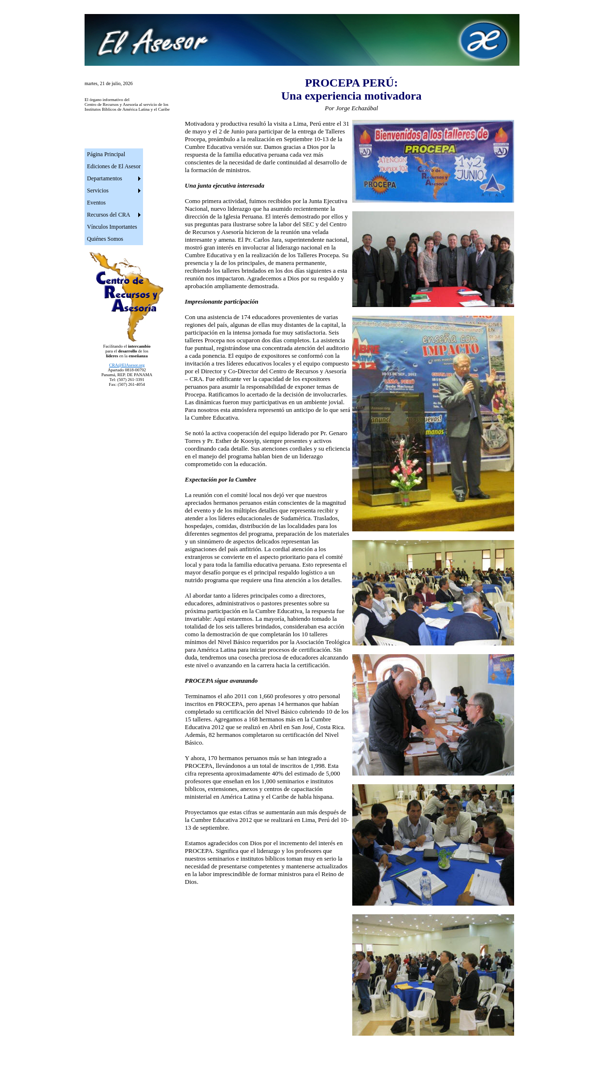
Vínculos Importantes (112, 226)
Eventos (96, 202)
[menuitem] (114, 154)
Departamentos (104, 178)
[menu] (114, 196)
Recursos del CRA (108, 214)
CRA (126, 365)
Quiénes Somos (105, 238)
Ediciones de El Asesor (114, 166)
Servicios (98, 190)
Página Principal (106, 154)
